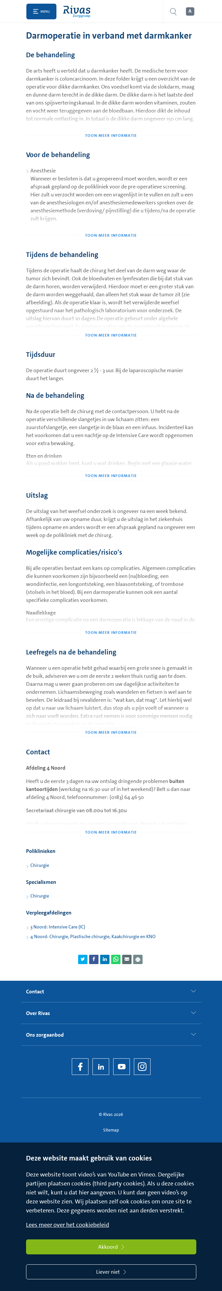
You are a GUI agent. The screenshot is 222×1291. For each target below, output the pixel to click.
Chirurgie (39, 865)
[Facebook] (80, 1066)
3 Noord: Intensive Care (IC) (57, 927)
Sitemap (111, 1130)
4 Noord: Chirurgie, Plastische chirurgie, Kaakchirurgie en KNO (93, 936)
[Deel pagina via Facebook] (93, 959)
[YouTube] (121, 1066)
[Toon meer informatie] (111, 122)
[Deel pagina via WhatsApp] (116, 959)
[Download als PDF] (138, 959)
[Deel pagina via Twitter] (82, 959)
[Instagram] (142, 1066)
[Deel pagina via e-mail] (127, 959)
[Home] (78, 11)
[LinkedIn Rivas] (100, 1066)
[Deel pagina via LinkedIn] (104, 959)
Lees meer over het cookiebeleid (67, 1225)
